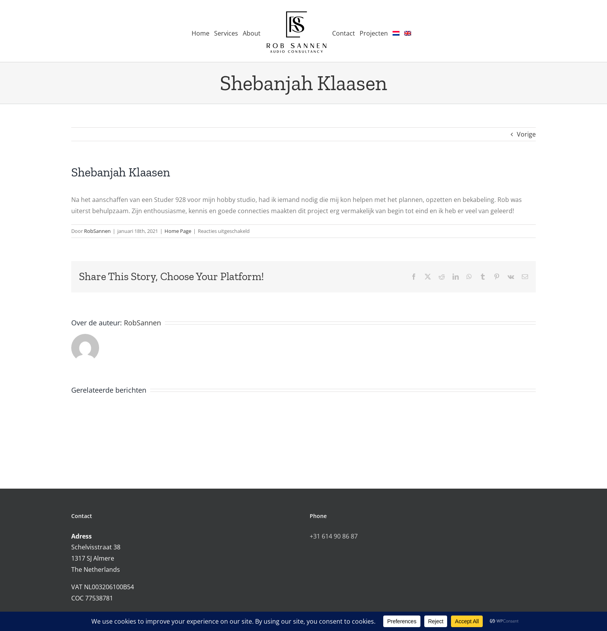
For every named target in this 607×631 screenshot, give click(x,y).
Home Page (178, 230)
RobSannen (97, 230)
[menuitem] (396, 31)
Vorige (526, 134)
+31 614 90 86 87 (334, 536)
